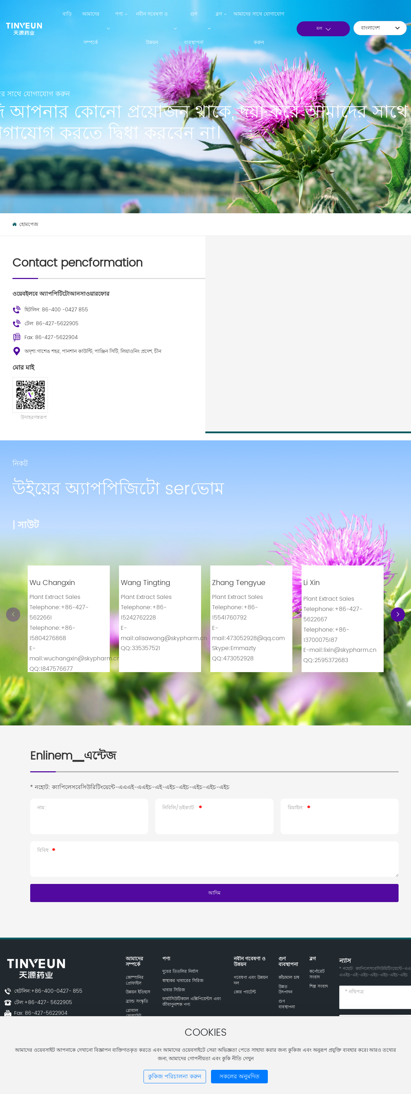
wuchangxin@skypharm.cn (82, 658)
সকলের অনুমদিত (239, 1076)
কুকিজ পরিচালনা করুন (174, 1076)
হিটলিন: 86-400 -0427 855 (56, 310)
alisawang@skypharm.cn (171, 638)
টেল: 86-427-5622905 (52, 324)
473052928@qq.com (255, 638)
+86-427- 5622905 (48, 1002)
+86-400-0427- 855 (56, 991)
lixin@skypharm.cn (350, 650)
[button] (398, 614)
